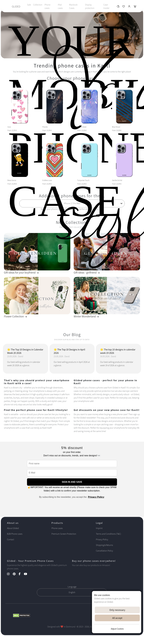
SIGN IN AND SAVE (72, 482)
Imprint (99, 528)
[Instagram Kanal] (9, 574)
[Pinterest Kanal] (15, 574)
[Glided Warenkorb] (135, 7)
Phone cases (47, 6)
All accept (117, 618)
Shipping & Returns (104, 545)
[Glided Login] (129, 7)
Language (72, 586)
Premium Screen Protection (63, 533)
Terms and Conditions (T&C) (108, 533)
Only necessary (117, 610)
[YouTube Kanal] (27, 574)
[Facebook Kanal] (21, 574)
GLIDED (16, 6)
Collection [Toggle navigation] (37, 4)
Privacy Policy (96, 497)
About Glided (13, 528)
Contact (10, 539)
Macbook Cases (73, 6)
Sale (29, 4)
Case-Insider (106, 6)
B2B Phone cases (14, 533)
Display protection (89, 6)
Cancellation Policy (104, 550)
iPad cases (60, 6)
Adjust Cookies (117, 628)
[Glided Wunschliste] (118, 7)
